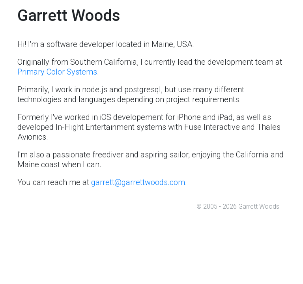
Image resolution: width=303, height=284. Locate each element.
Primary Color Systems (57, 72)
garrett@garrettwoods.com (138, 182)
